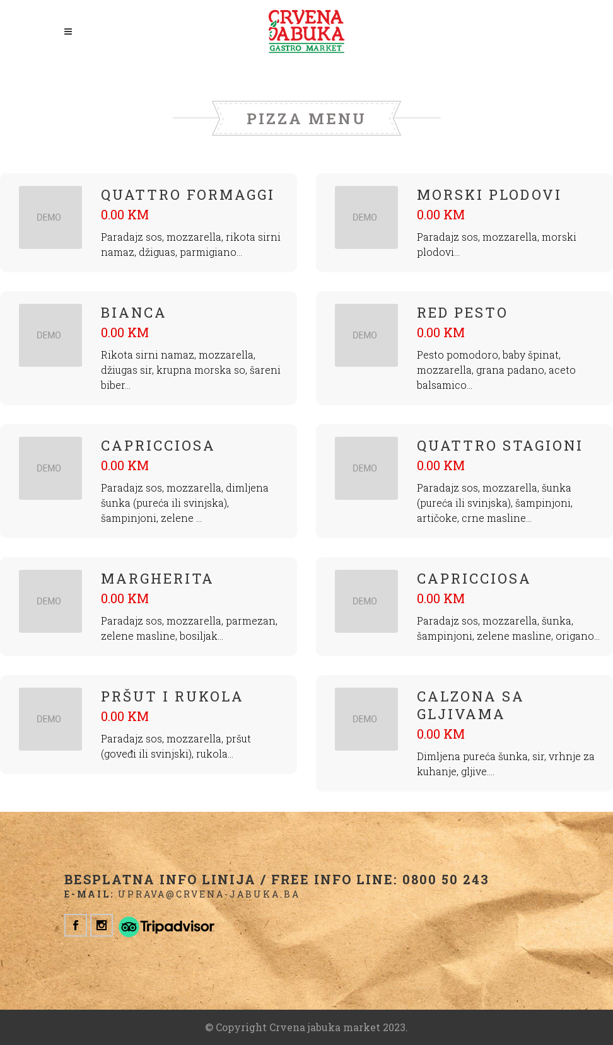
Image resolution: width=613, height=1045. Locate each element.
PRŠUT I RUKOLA (172, 696)
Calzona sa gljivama (471, 705)
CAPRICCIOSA (158, 445)
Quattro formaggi (188, 194)
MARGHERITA (157, 578)
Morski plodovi (489, 194)
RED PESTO (462, 312)
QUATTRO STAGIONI (500, 445)
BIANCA (134, 312)
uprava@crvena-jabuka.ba (209, 894)
